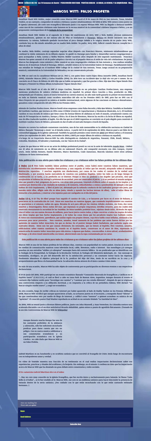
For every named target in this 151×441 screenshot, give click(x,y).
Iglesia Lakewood (29, 24)
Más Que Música (104, 108)
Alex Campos (118, 149)
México (100, 37)
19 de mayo (91, 19)
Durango (91, 37)
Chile (112, 138)
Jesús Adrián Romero (35, 151)
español (76, 92)
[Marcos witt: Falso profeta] (81, 11)
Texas (121, 19)
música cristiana (61, 22)
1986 (130, 92)
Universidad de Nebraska (54, 70)
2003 (43, 135)
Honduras (32, 141)
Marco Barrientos (71, 151)
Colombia (23, 141)
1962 (101, 19)
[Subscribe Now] (75, 424)
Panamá (105, 138)
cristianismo (117, 59)
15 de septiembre (89, 130)
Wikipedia (62, 310)
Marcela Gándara (105, 151)
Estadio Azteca (63, 130)
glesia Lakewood (50, 132)
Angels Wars (118, 146)
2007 (73, 135)
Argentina (95, 138)
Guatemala (55, 141)
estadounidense (84, 22)
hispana (33, 132)
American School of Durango (44, 65)
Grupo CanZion (65, 89)
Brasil (118, 138)
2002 (103, 130)
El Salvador (43, 141)
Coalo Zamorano (88, 151)
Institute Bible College (57, 67)
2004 (49, 135)
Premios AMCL (94, 97)
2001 (102, 132)
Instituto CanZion (30, 111)
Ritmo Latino (114, 132)
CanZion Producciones (108, 89)
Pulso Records (89, 108)
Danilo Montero (54, 151)
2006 (67, 135)
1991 (123, 97)
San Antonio (112, 19)
